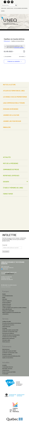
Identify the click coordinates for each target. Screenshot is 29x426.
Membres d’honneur (6, 304)
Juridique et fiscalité (6, 321)
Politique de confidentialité (8, 310)
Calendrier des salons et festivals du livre (11, 335)
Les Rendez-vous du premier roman (15, 97)
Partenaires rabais (6, 340)
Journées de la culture (11, 115)
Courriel (4, 245)
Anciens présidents (6, 302)
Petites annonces (6, 341)
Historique (4, 299)
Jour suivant (22, 56)
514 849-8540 (6, 272)
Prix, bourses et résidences (8, 333)
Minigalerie (7, 127)
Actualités (7, 157)
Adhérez (3, 11)
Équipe (3, 297)
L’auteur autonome (6, 326)
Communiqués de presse (11, 169)
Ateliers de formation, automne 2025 (10, 330)
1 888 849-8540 (13, 272)
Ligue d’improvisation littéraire (14, 103)
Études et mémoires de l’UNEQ (13, 188)
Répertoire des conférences (8, 338)
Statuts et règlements (7, 300)
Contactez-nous (10, 8)
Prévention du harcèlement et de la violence (11, 323)
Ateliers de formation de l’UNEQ (14, 91)
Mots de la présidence (10, 163)
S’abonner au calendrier (14, 61)
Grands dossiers (5, 370)
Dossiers (6, 182)
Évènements (7, 41)
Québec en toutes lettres (7, 357)
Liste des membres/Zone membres (20, 8)
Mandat (4, 294)
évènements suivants (19, 47)
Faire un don (3, 8)
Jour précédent (7, 56)
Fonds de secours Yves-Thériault (9, 336)
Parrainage (4, 328)
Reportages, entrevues (11, 175)
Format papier (8, 194)
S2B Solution (8, 286)
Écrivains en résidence (10, 109)
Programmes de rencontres (8, 324)
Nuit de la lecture (9, 85)
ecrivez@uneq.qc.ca (9, 273)
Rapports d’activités (6, 305)
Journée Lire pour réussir (12, 121)
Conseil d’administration (7, 295)
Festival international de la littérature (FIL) (11, 356)
